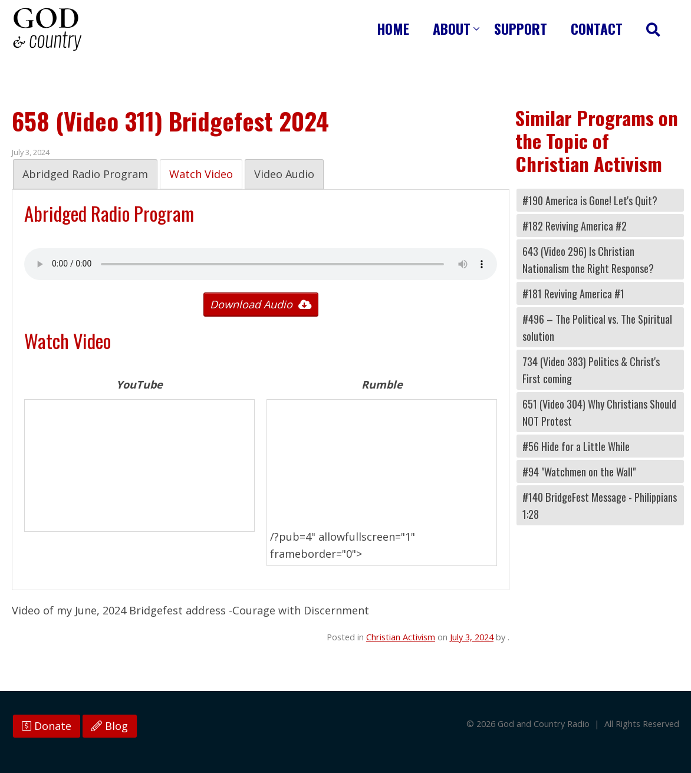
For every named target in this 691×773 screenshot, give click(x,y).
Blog (109, 726)
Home (393, 28)
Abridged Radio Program (85, 174)
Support (520, 28)
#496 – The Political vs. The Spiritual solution (597, 327)
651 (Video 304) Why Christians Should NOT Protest (599, 412)
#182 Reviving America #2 (574, 225)
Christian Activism (400, 637)
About (451, 28)
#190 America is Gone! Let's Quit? (589, 200)
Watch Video (201, 174)
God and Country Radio (47, 29)
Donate (46, 726)
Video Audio (284, 174)
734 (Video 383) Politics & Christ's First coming (591, 369)
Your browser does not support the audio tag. (260, 264)
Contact (597, 28)
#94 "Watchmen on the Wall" (579, 471)
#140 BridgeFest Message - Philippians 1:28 (599, 505)
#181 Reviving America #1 (573, 293)
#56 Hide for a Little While (576, 446)
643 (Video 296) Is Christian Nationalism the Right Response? (588, 259)
